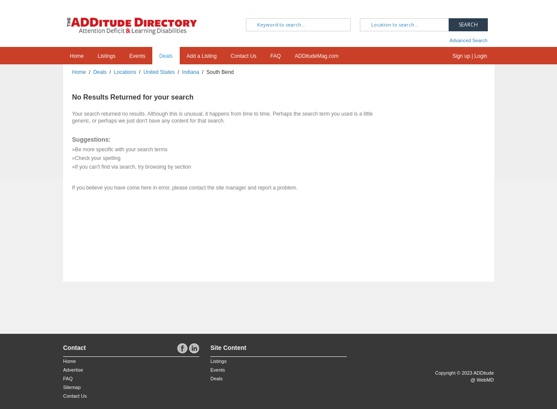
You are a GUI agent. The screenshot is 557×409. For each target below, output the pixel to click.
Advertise (73, 369)
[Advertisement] (114, 303)
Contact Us (243, 56)
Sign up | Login (470, 56)
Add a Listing (202, 56)
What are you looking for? (273, 13)
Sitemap (72, 387)
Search (468, 24)
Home (77, 56)
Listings (107, 56)
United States (159, 72)
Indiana (190, 72)
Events (137, 56)
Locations (125, 72)
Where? (371, 13)
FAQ (275, 56)
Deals (166, 56)
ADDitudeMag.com (317, 56)
